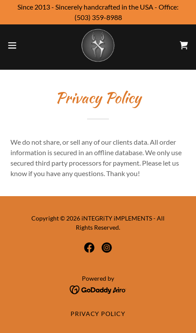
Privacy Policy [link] (98, 313)
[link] (98, 45)
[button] (17, 45)
